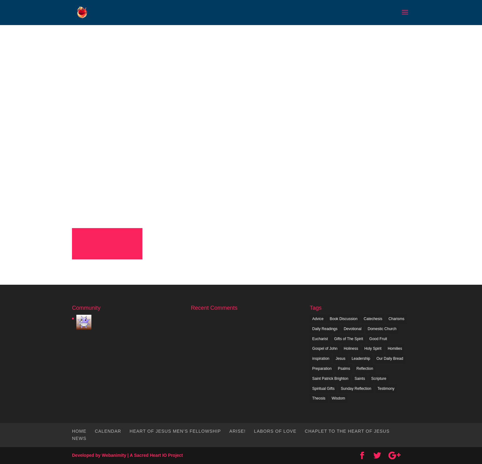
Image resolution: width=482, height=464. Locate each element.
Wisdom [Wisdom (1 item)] (338, 398)
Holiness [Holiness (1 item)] (351, 348)
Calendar (108, 431)
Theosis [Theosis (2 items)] (319, 398)
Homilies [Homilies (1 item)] (395, 348)
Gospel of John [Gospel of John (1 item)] (325, 348)
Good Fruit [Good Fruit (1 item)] (378, 339)
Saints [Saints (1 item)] (360, 378)
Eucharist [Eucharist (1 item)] (320, 339)
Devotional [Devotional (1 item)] (353, 329)
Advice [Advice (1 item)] (318, 319)
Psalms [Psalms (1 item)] (344, 368)
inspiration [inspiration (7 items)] (321, 358)
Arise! (237, 431)
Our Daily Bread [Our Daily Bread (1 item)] (390, 358)
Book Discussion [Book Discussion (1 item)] (343, 319)
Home (79, 431)
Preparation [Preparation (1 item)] (322, 368)
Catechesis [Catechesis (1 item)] (373, 319)
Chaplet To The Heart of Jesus (347, 431)
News (79, 438)
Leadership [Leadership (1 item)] (360, 358)
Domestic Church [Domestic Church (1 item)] (382, 329)
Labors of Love (275, 431)
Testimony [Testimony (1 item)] (385, 388)
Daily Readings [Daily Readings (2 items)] (325, 329)
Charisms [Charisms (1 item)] (396, 319)
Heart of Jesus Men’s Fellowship (175, 431)
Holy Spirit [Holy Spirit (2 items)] (373, 348)
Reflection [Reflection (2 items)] (364, 368)
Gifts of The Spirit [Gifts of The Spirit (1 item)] (348, 339)
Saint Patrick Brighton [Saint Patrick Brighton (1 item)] (330, 378)
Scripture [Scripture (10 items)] (378, 378)
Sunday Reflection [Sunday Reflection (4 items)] (356, 388)
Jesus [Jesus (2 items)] (340, 358)
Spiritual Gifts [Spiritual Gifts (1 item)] (323, 388)
